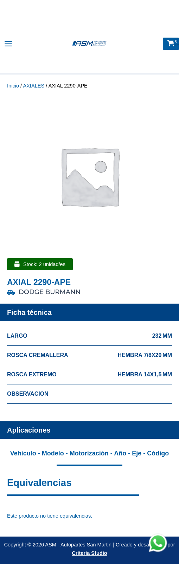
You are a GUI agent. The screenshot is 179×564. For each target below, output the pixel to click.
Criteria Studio (89, 553)
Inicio (13, 86)
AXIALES (33, 86)
